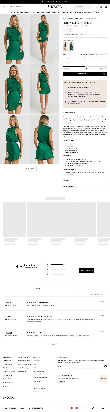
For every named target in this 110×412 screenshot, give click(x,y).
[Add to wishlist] (104, 74)
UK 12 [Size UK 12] (101, 58)
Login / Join (7, 360)
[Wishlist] (97, 7)
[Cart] (106, 7)
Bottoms (40, 12)
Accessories (55, 12)
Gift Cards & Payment (40, 377)
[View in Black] (65, 46)
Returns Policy (7, 379)
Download (61, 381)
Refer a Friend (37, 381)
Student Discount (8, 382)
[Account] (101, 7)
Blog (34, 364)
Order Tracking (23, 368)
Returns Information (24, 364)
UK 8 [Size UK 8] (79, 58)
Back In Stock (89, 12)
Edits (71, 12)
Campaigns (79, 12)
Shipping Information (24, 360)
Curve (47, 12)
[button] (57, 264)
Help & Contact (8, 364)
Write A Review (86, 270)
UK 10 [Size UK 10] (90, 58)
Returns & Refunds (85, 187)
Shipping (85, 181)
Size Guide (103, 54)
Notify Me (82, 74)
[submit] (105, 366)
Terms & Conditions (9, 371)
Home (64, 19)
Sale (97, 12)
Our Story (36, 360)
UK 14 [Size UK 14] (68, 63)
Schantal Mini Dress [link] (91, 19)
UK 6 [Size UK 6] (68, 58)
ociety (79, 102)
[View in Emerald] (71, 46)
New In (13, 12)
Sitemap (5, 386)
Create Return (22, 371)
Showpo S (74, 102)
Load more (29, 169)
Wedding (65, 12)
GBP (5, 6)
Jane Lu (35, 385)
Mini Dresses (79, 19)
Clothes (20, 12)
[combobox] (55, 288)
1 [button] (53, 343)
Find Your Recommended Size (89, 54)
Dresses (27, 12)
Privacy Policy (7, 375)
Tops (33, 12)
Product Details (85, 113)
